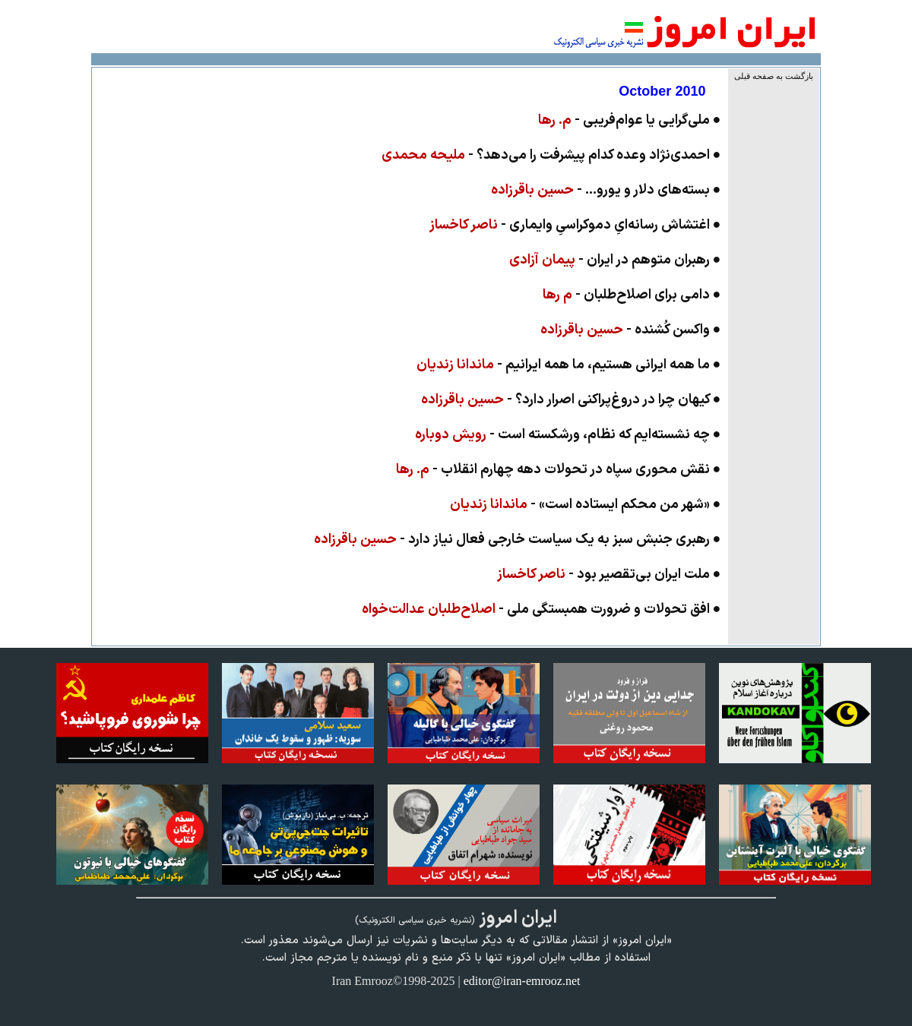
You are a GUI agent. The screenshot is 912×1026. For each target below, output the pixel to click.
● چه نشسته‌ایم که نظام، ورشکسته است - (568, 435)
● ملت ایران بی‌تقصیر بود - (609, 574)
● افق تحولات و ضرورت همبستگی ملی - (541, 609)
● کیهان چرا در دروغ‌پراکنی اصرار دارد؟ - (571, 400)
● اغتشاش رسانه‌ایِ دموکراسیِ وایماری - (575, 225)
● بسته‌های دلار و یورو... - (606, 190)
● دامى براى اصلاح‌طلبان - (632, 295)
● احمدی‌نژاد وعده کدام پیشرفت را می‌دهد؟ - (551, 155)
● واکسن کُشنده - (630, 330)
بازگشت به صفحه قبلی (773, 76)
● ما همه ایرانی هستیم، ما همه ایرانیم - (568, 365)
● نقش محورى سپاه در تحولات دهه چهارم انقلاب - (558, 469)
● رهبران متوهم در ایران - (615, 260)
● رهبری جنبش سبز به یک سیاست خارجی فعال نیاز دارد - (517, 539)
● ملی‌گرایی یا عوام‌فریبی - (629, 120)
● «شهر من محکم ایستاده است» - (585, 504)
